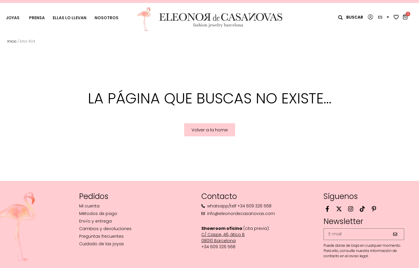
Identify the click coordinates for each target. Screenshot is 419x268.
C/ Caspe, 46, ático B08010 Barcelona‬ (223, 238)
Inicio (12, 41)
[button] (383, 17)
